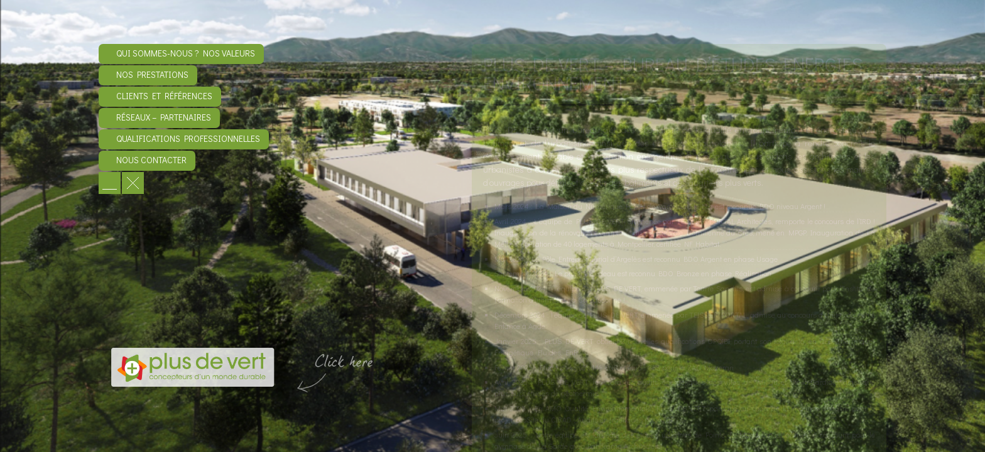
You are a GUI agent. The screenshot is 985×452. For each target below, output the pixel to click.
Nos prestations (152, 74)
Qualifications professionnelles (188, 138)
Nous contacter (151, 160)
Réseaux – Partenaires (163, 117)
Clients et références (164, 96)
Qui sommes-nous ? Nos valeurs (185, 53)
